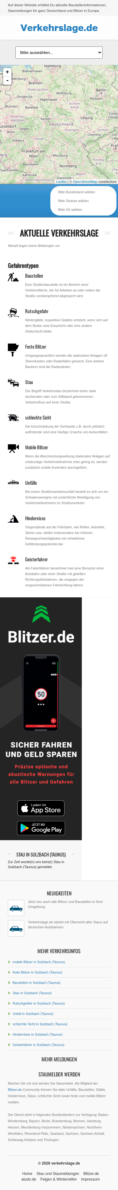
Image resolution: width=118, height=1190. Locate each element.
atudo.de (28, 1179)
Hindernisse (35, 518)
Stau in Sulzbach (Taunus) (32, 993)
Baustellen (34, 275)
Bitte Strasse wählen (73, 201)
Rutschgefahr (36, 310)
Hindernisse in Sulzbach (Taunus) (38, 1034)
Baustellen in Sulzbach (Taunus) (36, 983)
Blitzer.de (15, 1089)
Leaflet (61, 182)
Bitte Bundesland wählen (76, 192)
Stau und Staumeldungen (58, 1173)
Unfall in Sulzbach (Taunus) (33, 1014)
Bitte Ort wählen (70, 209)
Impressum (90, 1179)
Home (27, 1173)
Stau (29, 381)
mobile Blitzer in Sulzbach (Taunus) (39, 962)
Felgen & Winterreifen (58, 1179)
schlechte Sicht (38, 417)
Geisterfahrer (36, 559)
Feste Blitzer (35, 346)
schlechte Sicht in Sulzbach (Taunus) (40, 1024)
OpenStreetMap (85, 182)
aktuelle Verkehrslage (59, 233)
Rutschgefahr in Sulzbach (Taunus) (39, 1003)
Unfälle (31, 482)
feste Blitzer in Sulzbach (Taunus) (37, 972)
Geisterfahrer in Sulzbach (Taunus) (39, 1045)
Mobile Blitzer (36, 447)
